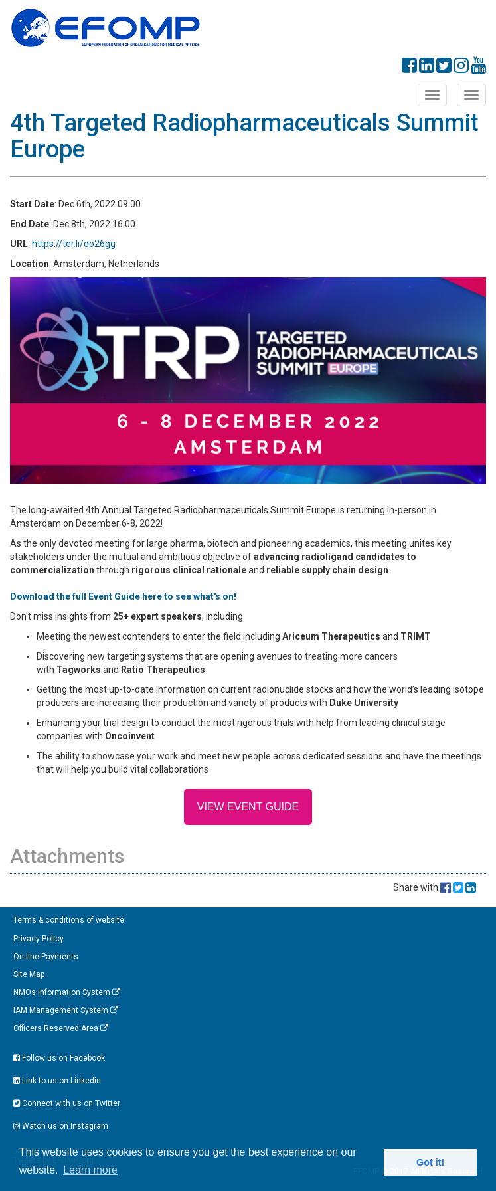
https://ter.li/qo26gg (74, 243)
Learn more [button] (90, 1170)
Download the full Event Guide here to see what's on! (124, 596)
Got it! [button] (430, 1162)
